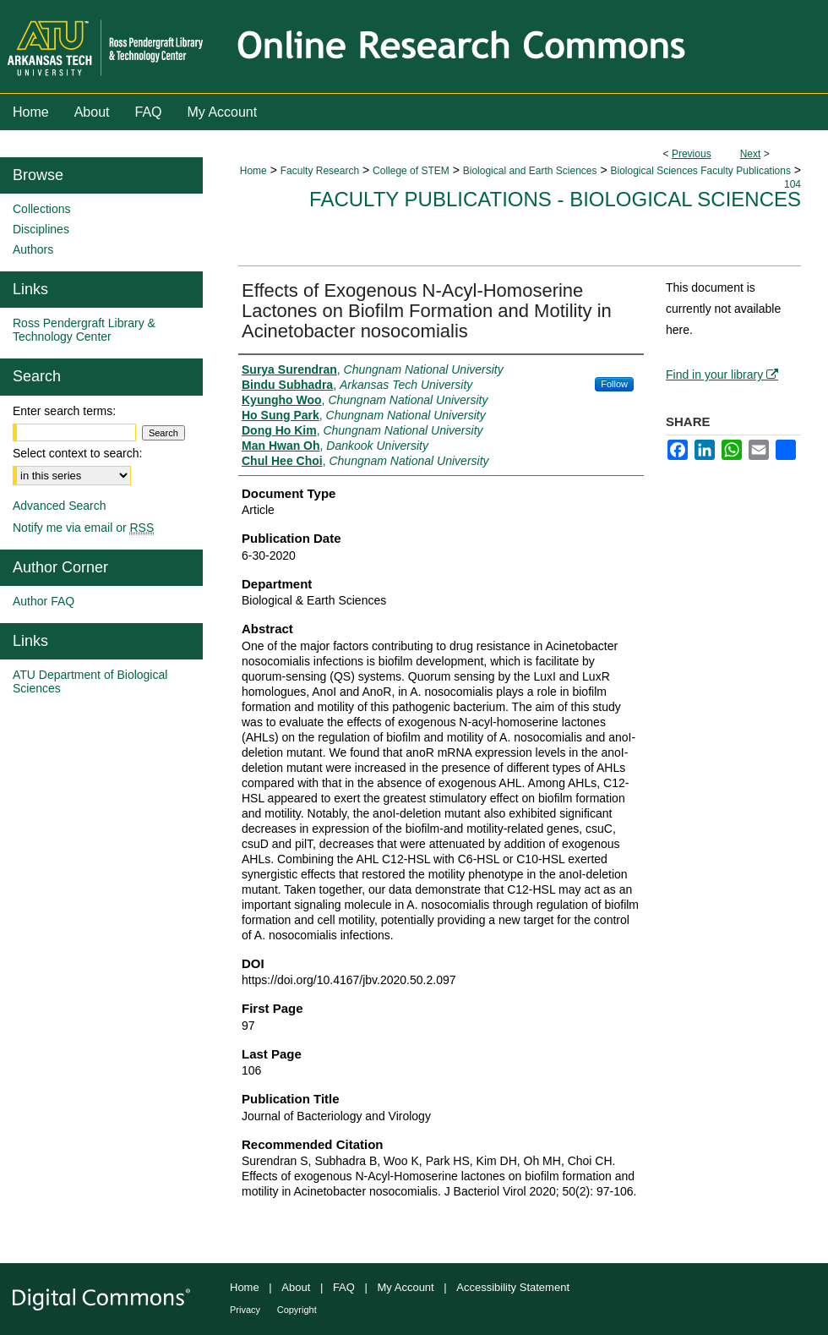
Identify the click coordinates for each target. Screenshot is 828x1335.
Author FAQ (43, 601)
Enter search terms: (64, 411)
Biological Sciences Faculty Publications (700, 171)
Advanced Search (59, 505)
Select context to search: (77, 453)
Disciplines (41, 229)
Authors (33, 249)
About (295, 1287)
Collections (41, 209)
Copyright (297, 1310)
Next (750, 154)
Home (253, 171)
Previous (691, 154)
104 (792, 184)
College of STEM (411, 171)
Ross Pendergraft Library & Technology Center (84, 329)
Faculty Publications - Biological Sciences (555, 199)
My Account (406, 1287)
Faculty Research (320, 171)
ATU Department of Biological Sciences (90, 681)
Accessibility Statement (512, 1287)
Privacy (245, 1310)
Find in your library (722, 374)
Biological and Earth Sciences (530, 171)
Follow (614, 384)
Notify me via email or (83, 527)
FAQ (344, 1287)
